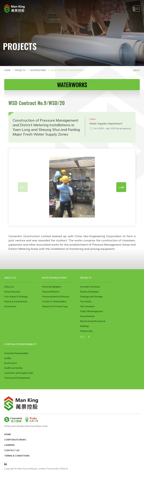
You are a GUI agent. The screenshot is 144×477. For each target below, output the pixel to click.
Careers (9, 445)
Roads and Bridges (89, 291)
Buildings (84, 326)
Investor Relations (54, 277)
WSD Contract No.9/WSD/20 (67, 70)
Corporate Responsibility (20, 344)
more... (83, 337)
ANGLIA (63, 468)
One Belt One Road (89, 286)
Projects (20, 70)
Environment (10, 363)
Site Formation (87, 306)
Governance (10, 306)
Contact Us (11, 450)
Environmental (87, 316)
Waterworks (38, 70)
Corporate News (15, 439)
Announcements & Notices (55, 296)
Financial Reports (50, 291)
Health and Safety (13, 368)
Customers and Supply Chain (18, 372)
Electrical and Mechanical (92, 321)
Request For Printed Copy (55, 306)
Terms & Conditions (17, 455)
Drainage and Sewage (91, 296)
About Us (10, 277)
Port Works (86, 301)
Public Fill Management (91, 311)
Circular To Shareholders (54, 301)
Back (136, 70)
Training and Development (17, 377)
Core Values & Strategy (16, 296)
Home (7, 70)
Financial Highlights (51, 286)
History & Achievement (15, 301)
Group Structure (12, 291)
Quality (7, 358)
